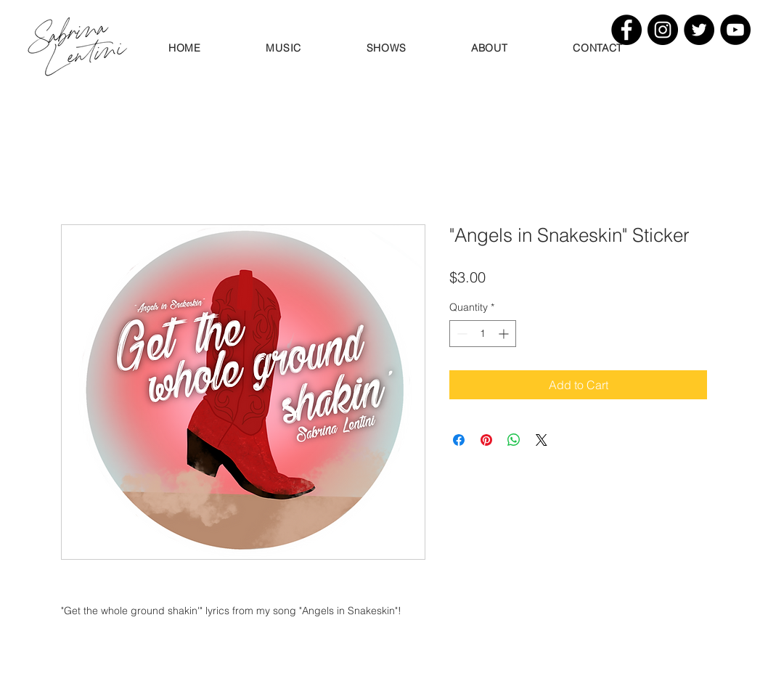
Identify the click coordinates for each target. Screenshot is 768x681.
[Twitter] (699, 30)
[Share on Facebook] (458, 440)
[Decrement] (461, 333)
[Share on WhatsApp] (514, 440)
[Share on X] (541, 440)
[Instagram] (663, 30)
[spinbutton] (483, 333)
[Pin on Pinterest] (486, 440)
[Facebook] (626, 30)
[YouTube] (735, 30)
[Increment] (505, 333)
